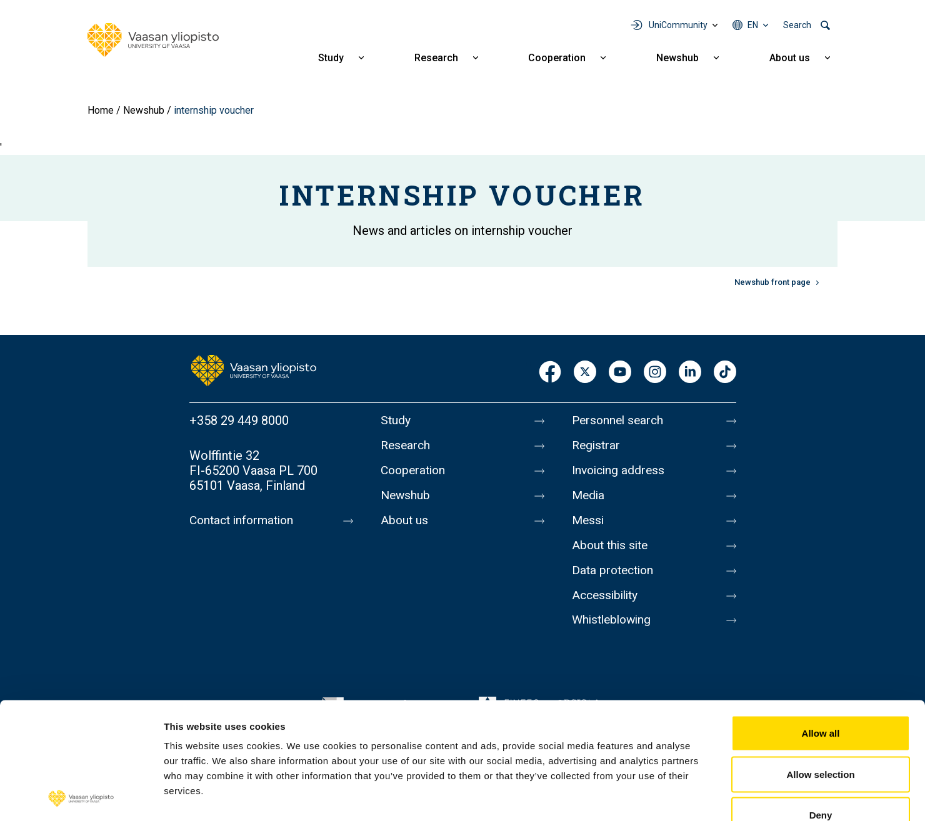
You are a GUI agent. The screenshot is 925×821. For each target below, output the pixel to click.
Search (797, 25)
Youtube (620, 373)
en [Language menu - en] (753, 25)
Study (331, 58)
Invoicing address (620, 472)
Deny (820, 739)
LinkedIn (690, 373)
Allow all (821, 657)
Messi (589, 525)
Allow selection (820, 698)
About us (789, 58)
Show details (656, 796)
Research (436, 58)
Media (589, 499)
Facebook (550, 373)
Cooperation (557, 58)
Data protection (615, 577)
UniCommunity (678, 25)
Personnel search (620, 420)
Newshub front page (772, 282)
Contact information (244, 520)
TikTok (725, 373)
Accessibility (607, 604)
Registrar (597, 446)
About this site (612, 551)
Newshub (677, 58)
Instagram (655, 373)
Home (101, 110)
